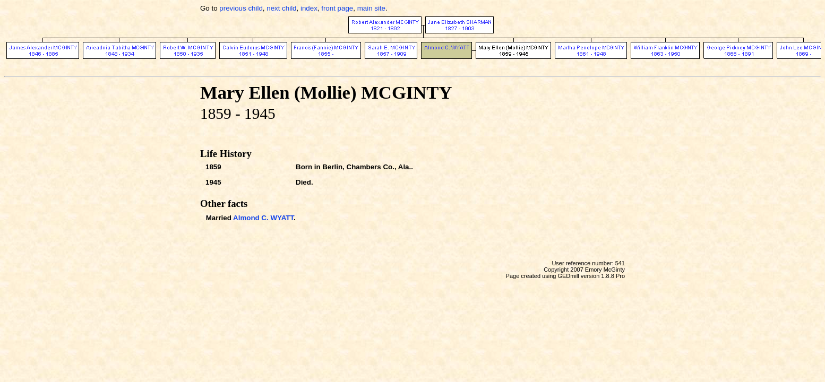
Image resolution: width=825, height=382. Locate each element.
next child (281, 8)
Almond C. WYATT (263, 218)
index (308, 8)
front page (337, 8)
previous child (241, 8)
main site (371, 8)
